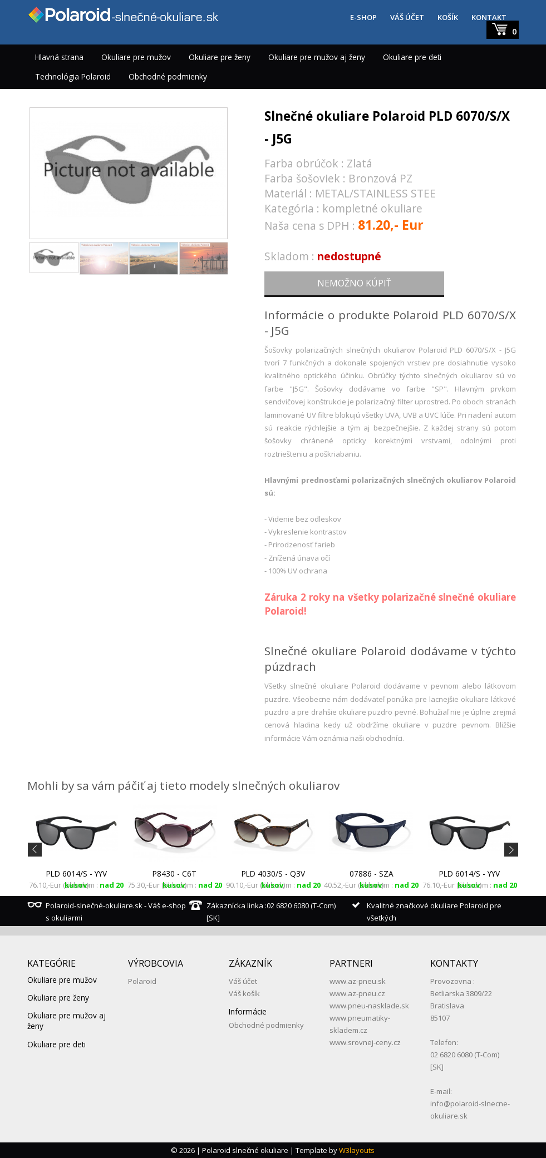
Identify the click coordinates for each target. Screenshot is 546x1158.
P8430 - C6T (174, 873)
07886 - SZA (371, 873)
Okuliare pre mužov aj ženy (316, 57)
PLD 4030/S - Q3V (273, 873)
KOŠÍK (447, 17)
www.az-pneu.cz (357, 993)
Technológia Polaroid (73, 76)
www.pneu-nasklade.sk (369, 1006)
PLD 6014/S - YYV (76, 873)
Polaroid (142, 981)
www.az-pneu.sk (357, 981)
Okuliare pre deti (412, 57)
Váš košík (244, 993)
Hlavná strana (59, 57)
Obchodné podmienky (168, 76)
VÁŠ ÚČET (407, 17)
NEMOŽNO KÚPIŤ (354, 283)
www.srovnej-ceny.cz (365, 1042)
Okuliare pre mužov (136, 57)
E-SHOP (363, 17)
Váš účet (243, 981)
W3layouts (357, 1150)
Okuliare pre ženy (219, 57)
